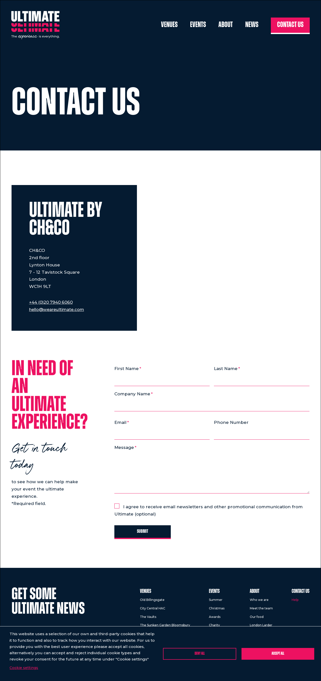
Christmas (216, 610)
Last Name (225, 368)
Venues (169, 26)
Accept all (277, 653)
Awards (214, 618)
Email (120, 422)
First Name (126, 368)
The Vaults (148, 618)
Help (295, 601)
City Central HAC (152, 610)
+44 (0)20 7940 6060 (51, 302)
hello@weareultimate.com (58, 309)
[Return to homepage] (36, 26)
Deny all (199, 653)
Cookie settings (24, 667)
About (225, 26)
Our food (257, 618)
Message (124, 448)
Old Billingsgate (152, 601)
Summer (215, 601)
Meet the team (261, 610)
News (251, 26)
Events (198, 26)
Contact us (290, 26)
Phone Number (231, 422)
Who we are (259, 601)
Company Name (132, 394)
